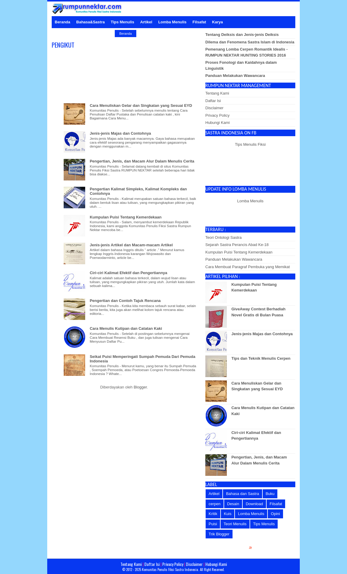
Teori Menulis (235, 524)
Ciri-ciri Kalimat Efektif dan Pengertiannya (128, 273)
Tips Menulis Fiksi (250, 144)
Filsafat (276, 504)
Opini (275, 513)
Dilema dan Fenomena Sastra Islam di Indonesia (249, 42)
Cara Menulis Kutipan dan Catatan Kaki (126, 328)
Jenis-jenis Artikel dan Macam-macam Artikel (131, 245)
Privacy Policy (217, 115)
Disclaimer (214, 108)
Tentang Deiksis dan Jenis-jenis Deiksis (242, 34)
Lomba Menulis (250, 201)
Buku (270, 493)
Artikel (214, 493)
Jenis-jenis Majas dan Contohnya (120, 133)
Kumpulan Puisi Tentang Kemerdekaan (125, 217)
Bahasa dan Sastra (242, 493)
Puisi (213, 524)
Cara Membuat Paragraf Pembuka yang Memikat (247, 267)
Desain (233, 504)
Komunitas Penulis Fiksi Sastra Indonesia (170, 569)
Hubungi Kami (217, 122)
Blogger (140, 387)
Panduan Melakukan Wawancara (235, 75)
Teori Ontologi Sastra (223, 237)
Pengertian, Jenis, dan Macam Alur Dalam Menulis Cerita (142, 161)
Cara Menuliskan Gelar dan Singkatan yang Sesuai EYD (141, 105)
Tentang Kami (217, 93)
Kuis (227, 513)
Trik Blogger (219, 534)
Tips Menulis (264, 524)
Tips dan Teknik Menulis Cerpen (260, 358)
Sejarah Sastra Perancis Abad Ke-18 (237, 244)
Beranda (125, 33)
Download (254, 504)
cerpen (215, 504)
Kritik (213, 513)
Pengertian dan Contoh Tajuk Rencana (125, 300)
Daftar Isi (213, 100)
